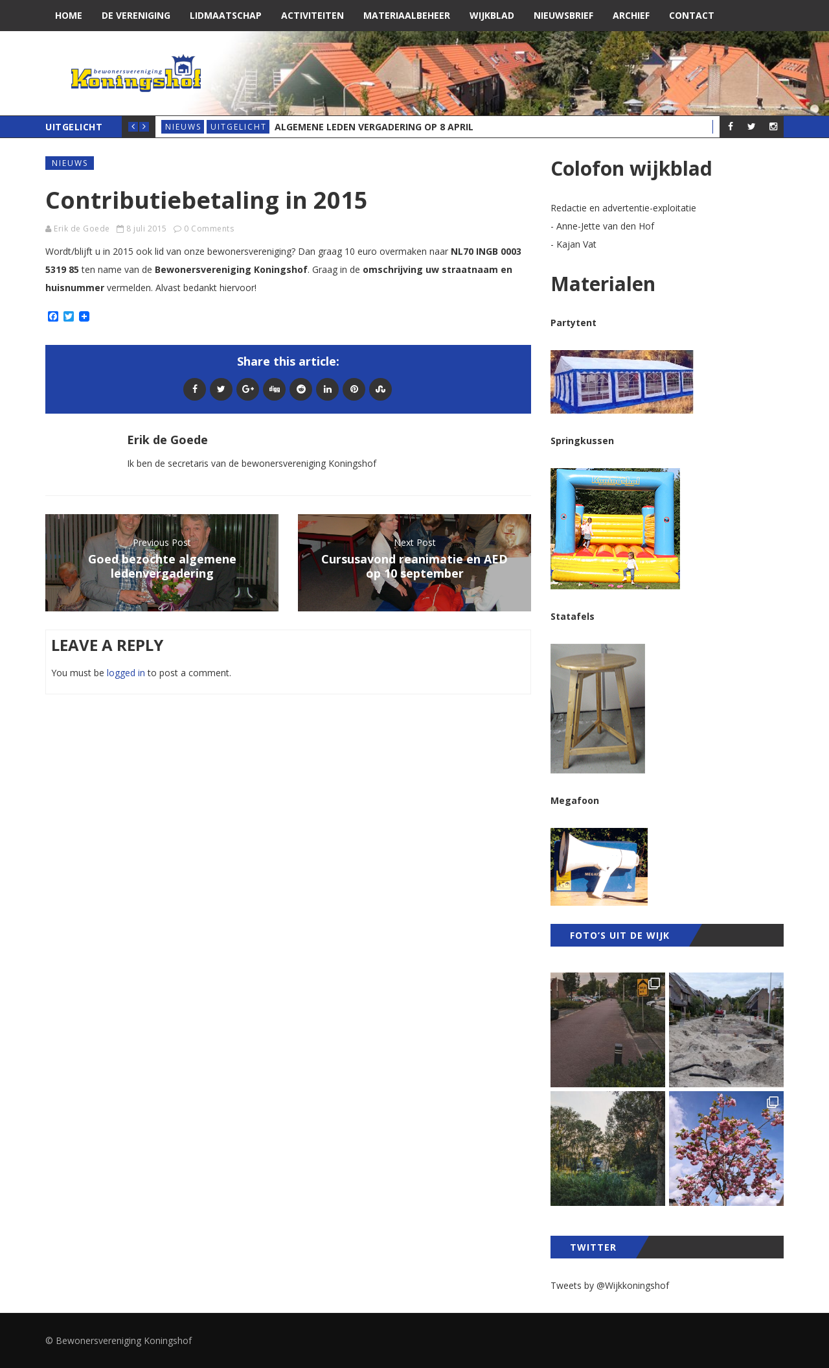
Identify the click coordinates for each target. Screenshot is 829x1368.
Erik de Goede (82, 228)
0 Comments (209, 228)
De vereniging (136, 15)
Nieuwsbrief (563, 15)
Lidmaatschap (226, 15)
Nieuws (183, 126)
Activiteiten (312, 15)
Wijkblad (492, 15)
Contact (691, 15)
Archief (631, 15)
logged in (126, 672)
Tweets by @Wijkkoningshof (610, 1285)
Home (68, 15)
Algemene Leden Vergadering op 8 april (374, 127)
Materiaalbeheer (406, 15)
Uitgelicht (238, 126)
